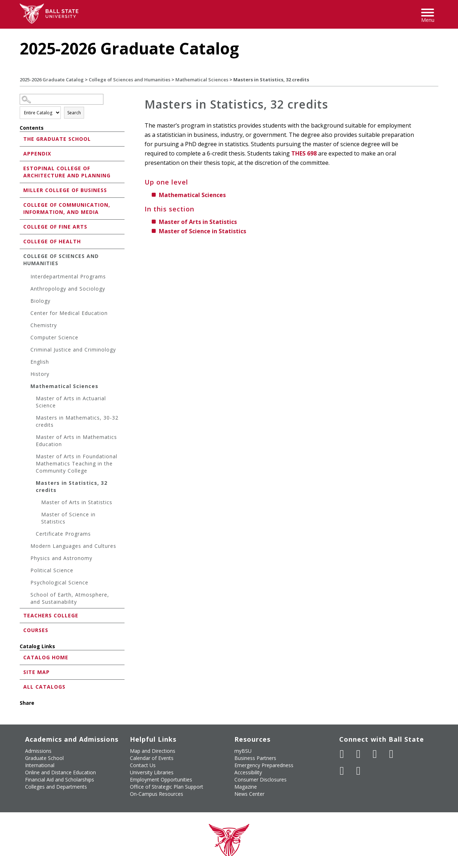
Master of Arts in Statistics (76, 502)
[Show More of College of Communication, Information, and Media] (21, 204)
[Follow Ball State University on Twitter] (358, 753)
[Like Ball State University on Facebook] (342, 753)
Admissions (38, 750)
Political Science (51, 570)
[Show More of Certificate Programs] (32, 534)
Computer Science (54, 337)
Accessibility (248, 772)
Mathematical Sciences (201, 79)
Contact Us (143, 765)
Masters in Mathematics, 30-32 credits (77, 421)
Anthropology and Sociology (67, 288)
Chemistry (43, 325)
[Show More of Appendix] (21, 153)
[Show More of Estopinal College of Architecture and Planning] (21, 167)
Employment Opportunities (161, 779)
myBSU (243, 750)
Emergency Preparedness (263, 765)
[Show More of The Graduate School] (21, 138)
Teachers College (50, 615)
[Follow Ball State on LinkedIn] (342, 770)
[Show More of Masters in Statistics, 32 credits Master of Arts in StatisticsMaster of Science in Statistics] (32, 484)
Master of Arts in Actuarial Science (71, 402)
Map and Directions (152, 750)
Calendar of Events (152, 758)
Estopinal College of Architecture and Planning (67, 172)
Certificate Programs (63, 533)
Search (74, 113)
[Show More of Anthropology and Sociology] (27, 289)
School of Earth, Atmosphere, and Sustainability (69, 598)
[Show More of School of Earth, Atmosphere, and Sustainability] (27, 595)
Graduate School (44, 758)
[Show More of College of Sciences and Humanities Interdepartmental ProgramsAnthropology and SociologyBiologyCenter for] (21, 255)
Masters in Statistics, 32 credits (71, 486)
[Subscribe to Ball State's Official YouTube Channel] (375, 753)
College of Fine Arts (55, 226)
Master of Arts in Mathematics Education (76, 441)
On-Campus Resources (156, 793)
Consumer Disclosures (260, 779)
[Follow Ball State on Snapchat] (358, 770)
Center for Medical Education (69, 313)
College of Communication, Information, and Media (66, 208)
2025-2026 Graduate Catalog (52, 79)
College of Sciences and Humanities (129, 79)
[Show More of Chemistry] (27, 326)
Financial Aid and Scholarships (59, 779)
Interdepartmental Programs (68, 276)
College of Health (52, 241)
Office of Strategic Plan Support (166, 786)
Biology (40, 300)
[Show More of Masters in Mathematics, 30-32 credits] (32, 418)
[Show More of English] (27, 362)
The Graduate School (57, 138)
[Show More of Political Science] (27, 571)
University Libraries (152, 772)
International (39, 765)
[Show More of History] (27, 375)
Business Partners (255, 758)
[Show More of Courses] (21, 629)
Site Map (36, 672)
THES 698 (304, 153)
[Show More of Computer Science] (27, 338)
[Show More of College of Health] (21, 241)
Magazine (245, 786)
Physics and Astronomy (61, 558)
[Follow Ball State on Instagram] (391, 753)
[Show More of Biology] (27, 301)
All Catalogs (44, 686)
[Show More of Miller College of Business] (21, 189)
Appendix (37, 153)
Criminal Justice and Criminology (73, 349)
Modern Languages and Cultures (73, 545)
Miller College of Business (65, 190)
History (39, 373)
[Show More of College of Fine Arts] (21, 226)
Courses (35, 630)
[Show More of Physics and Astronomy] (27, 559)
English (39, 361)
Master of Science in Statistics (68, 518)
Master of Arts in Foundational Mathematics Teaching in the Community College (76, 463)
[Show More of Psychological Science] (27, 583)
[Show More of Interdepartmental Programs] (27, 277)
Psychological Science (59, 582)
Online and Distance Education (60, 772)
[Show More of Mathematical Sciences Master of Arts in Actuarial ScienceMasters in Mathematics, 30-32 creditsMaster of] (27, 387)
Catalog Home (45, 657)
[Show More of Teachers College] (21, 615)
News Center (249, 793)
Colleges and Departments (56, 786)
